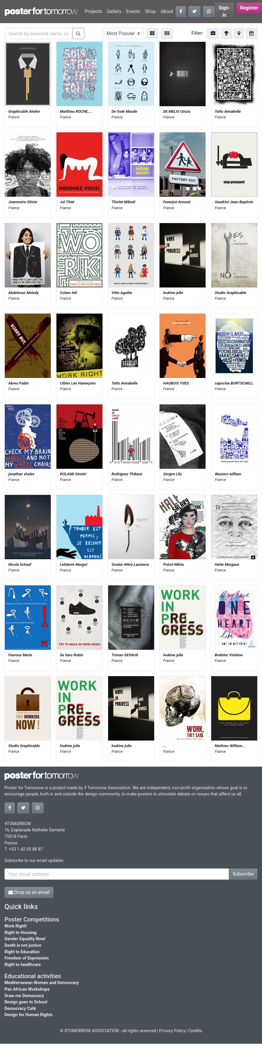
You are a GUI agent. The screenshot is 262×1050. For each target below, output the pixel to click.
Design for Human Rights (28, 1014)
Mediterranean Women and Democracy (41, 982)
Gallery (114, 11)
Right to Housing (20, 932)
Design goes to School (25, 1002)
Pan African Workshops (27, 989)
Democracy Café (20, 1008)
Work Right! (15, 926)
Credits (195, 1030)
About (166, 11)
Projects (93, 11)
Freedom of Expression (26, 958)
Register (249, 8)
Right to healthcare (22, 964)
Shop (150, 11)
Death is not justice (22, 945)
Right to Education (22, 951)
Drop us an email (29, 892)
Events (133, 11)
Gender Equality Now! (24, 938)
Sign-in (224, 11)
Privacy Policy (172, 1030)
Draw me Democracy (24, 995)
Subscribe (243, 874)
